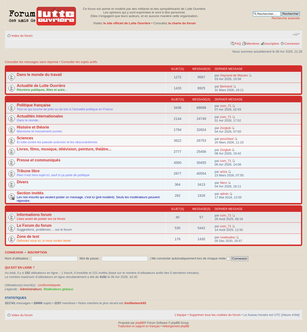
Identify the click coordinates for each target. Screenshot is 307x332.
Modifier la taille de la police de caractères (296, 34)
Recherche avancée (286, 18)
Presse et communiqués (38, 160)
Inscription (272, 43)
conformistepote (49, 285)
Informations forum (34, 215)
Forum (11, 99)
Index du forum (22, 35)
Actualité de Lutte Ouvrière (41, 86)
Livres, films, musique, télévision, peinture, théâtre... (64, 149)
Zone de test (28, 236)
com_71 (225, 106)
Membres (253, 43)
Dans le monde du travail (39, 75)
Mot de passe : (90, 258)
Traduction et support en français (139, 326)
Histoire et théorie (33, 127)
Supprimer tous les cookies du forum (215, 315)
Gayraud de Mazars (234, 75)
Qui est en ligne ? (20, 267)
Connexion (292, 43)
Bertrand (226, 86)
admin (224, 194)
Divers (22, 182)
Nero (223, 182)
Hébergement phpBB (175, 326)
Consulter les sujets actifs (79, 62)
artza (223, 171)
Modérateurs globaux (58, 289)
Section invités (30, 193)
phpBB (140, 323)
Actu (10, 69)
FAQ (238, 43)
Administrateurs (31, 289)
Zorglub (225, 128)
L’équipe (180, 315)
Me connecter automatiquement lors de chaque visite (191, 258)
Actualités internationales (40, 116)
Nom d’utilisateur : (17, 258)
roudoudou (227, 237)
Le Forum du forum (34, 225)
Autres (12, 209)
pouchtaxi (227, 139)
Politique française (34, 105)
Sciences (25, 138)
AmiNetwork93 (135, 303)
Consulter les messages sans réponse (32, 62)
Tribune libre (28, 171)
